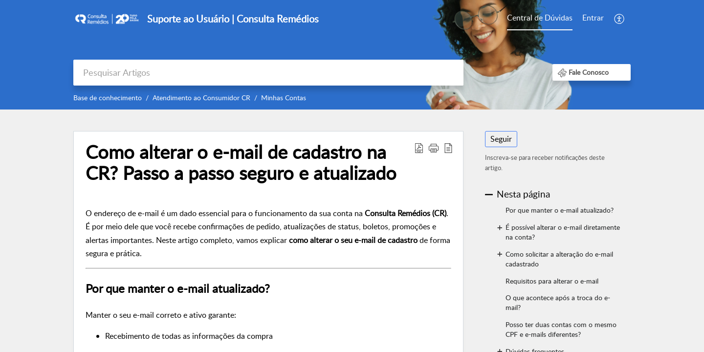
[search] (268, 73)
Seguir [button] (501, 138)
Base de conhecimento (107, 97)
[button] (620, 18)
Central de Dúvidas (539, 17)
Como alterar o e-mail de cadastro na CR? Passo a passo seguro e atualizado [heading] (241, 162)
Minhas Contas (283, 97)
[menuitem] (539, 18)
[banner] (352, 55)
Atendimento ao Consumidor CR (201, 97)
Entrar (593, 17)
